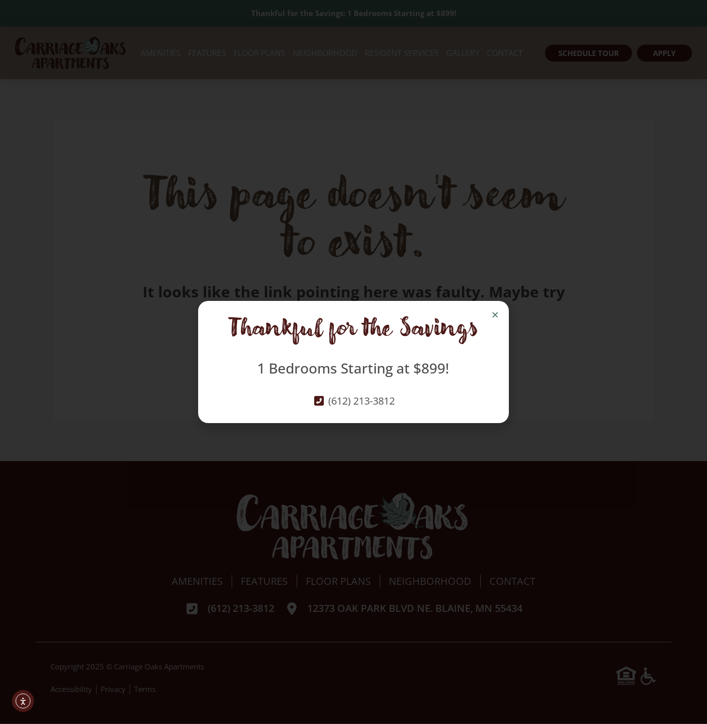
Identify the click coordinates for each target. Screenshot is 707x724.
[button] (495, 314)
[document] (353, 362)
